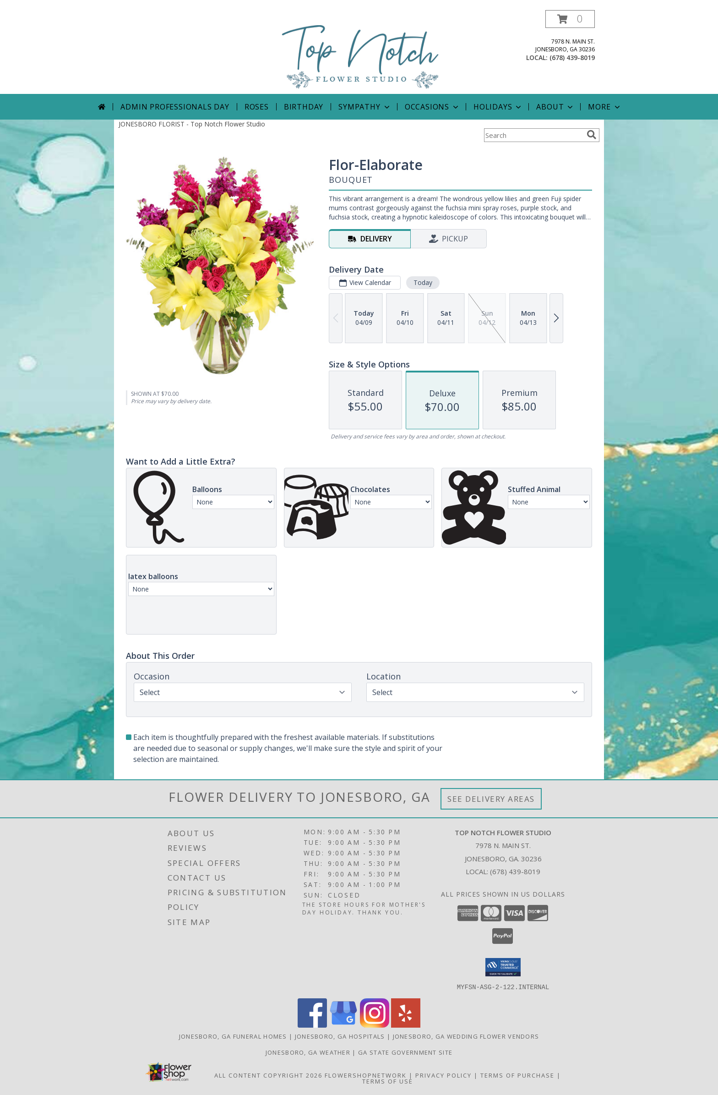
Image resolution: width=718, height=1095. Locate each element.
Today (422, 282)
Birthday (303, 107)
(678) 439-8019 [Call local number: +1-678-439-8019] (572, 57)
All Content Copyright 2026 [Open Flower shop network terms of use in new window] (268, 1075)
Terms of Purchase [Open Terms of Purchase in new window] (517, 1075)
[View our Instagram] (374, 1024)
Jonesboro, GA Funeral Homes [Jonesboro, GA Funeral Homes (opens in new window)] (233, 1036)
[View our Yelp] (405, 1024)
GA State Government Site (405, 1052)
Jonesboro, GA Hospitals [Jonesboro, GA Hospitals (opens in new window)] (340, 1036)
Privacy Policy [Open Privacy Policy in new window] (443, 1075)
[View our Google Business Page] (343, 1024)
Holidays (498, 107)
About (555, 107)
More (604, 107)
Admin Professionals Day (174, 107)
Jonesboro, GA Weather (308, 1052)
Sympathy (364, 107)
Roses (257, 107)
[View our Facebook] (312, 1024)
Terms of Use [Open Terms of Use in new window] (387, 1081)
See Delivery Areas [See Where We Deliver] (491, 799)
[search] (591, 135)
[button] (570, 19)
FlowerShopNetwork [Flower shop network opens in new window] (366, 1075)
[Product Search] (533, 135)
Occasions (432, 107)
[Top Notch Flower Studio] (360, 52)
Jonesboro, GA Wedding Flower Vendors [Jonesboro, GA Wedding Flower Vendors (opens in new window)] (466, 1036)
